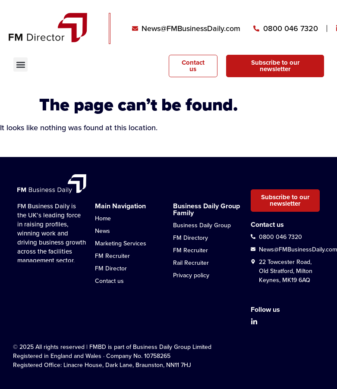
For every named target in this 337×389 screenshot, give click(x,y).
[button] (20, 64)
